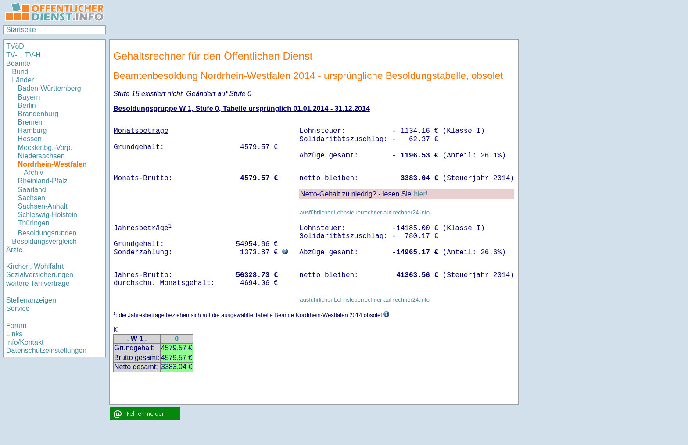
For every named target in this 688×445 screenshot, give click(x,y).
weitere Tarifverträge (38, 283)
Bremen (30, 122)
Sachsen (31, 198)
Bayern (29, 97)
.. (127, 339)
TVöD (15, 46)
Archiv (33, 172)
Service (17, 308)
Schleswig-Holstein (47, 214)
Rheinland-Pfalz (43, 181)
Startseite (21, 29)
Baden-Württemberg (49, 88)
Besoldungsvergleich (44, 241)
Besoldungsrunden (47, 233)
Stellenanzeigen (31, 300)
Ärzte (14, 249)
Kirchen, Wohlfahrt (35, 266)
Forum (16, 325)
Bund (20, 71)
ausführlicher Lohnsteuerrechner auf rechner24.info (365, 212)
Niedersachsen (41, 156)
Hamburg (32, 130)
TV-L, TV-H (23, 55)
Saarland (32, 189)
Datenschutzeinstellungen (46, 350)
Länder (23, 80)
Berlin (27, 105)
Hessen (30, 138)
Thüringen (34, 223)
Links (14, 334)
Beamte (18, 63)
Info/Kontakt (24, 342)
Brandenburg (38, 113)
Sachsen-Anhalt (43, 206)
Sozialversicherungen (39, 274)
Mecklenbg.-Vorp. (45, 147)
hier (420, 194)
